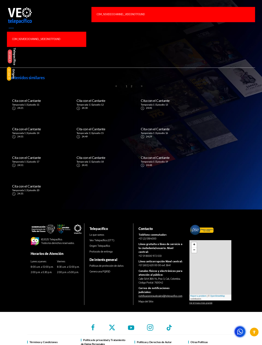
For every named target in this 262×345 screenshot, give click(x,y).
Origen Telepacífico (100, 217)
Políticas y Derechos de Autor (154, 313)
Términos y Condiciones (43, 313)
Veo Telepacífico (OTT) (102, 211)
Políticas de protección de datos (106, 237)
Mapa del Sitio (146, 273)
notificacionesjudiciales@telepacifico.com (160, 267)
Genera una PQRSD (100, 242)
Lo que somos (97, 206)
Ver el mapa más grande (200, 274)
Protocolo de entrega (101, 222)
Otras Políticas (199, 313)
